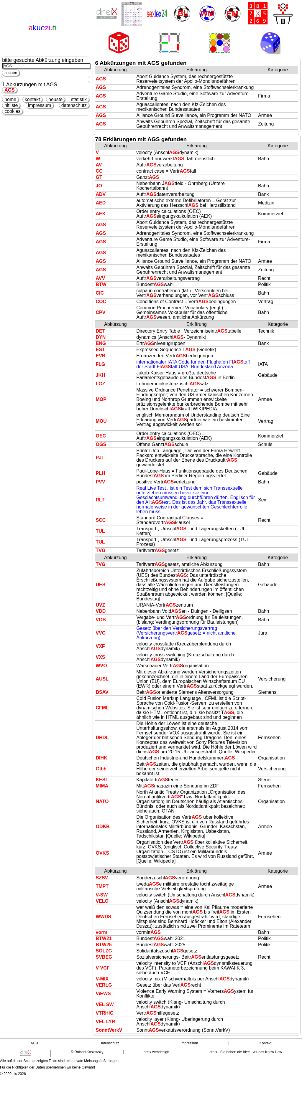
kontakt (32, 99)
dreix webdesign (156, 1052)
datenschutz (74, 105)
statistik (79, 99)
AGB (34, 1043)
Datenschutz (109, 1043)
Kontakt (266, 1043)
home (10, 99)
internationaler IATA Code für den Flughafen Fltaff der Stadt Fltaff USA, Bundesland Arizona (193, 364)
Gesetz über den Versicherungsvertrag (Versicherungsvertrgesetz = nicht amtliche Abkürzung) (186, 633)
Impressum (189, 1043)
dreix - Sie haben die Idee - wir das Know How (245, 1052)
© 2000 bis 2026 (13, 1074)
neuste (55, 99)
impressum (39, 105)
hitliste (11, 105)
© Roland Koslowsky (87, 1052)
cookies (12, 111)
